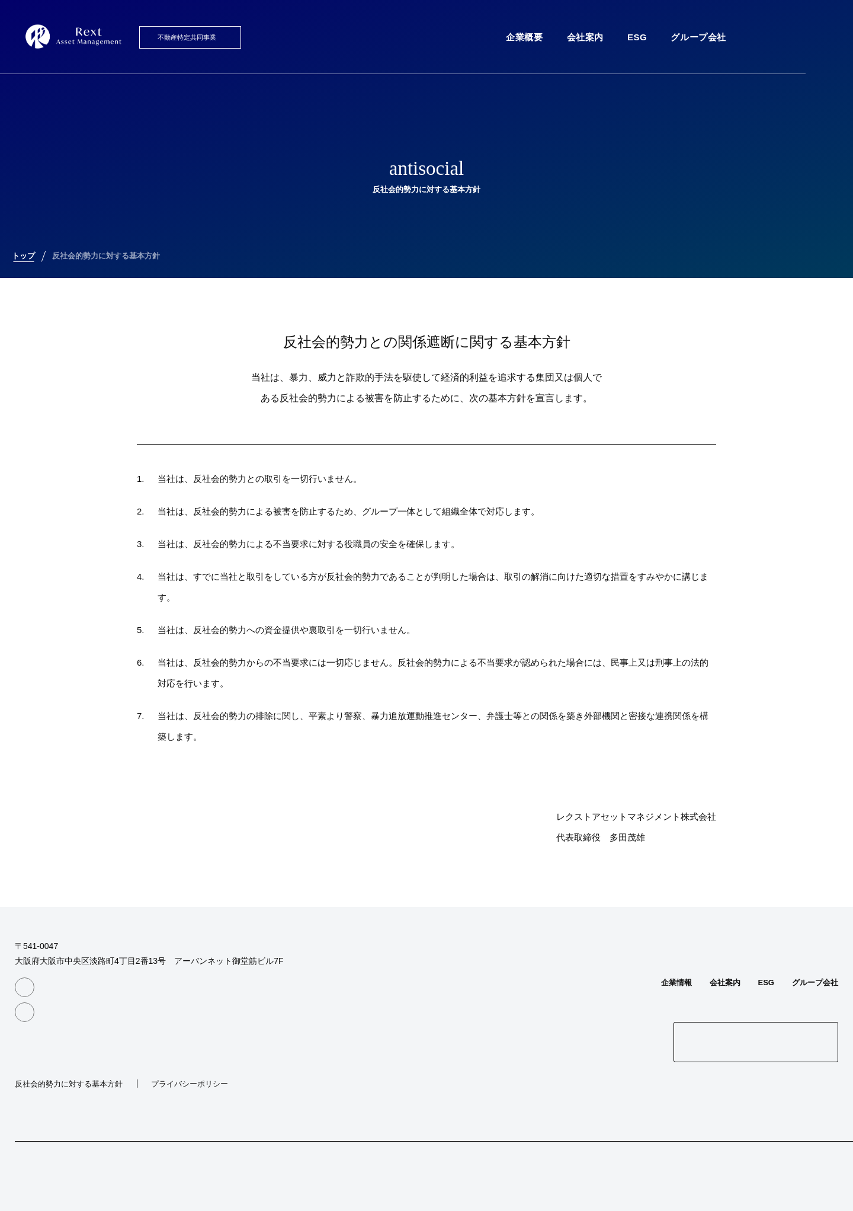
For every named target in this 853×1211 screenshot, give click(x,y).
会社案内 (585, 37)
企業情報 (676, 982)
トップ (23, 255)
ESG (637, 37)
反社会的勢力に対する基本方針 (106, 255)
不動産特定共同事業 (187, 37)
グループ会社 (698, 37)
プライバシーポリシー (189, 1084)
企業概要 (524, 37)
